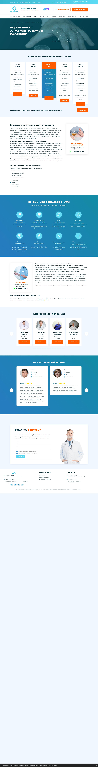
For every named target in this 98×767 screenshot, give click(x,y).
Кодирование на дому (51, 16)
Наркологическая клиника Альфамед (20, 22)
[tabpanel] (24, 332)
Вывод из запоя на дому (73, 16)
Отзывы (34, 2)
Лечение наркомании (26, 16)
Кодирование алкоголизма (39, 16)
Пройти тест (82, 110)
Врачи (30, 2)
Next (86, 334)
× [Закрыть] (96, 765)
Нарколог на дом (84, 16)
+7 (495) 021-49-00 (60, 2)
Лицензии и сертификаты (22, 2)
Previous (11, 334)
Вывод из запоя (62, 16)
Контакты (39, 2)
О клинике (12, 2)
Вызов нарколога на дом (44, 477)
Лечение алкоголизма (15, 16)
